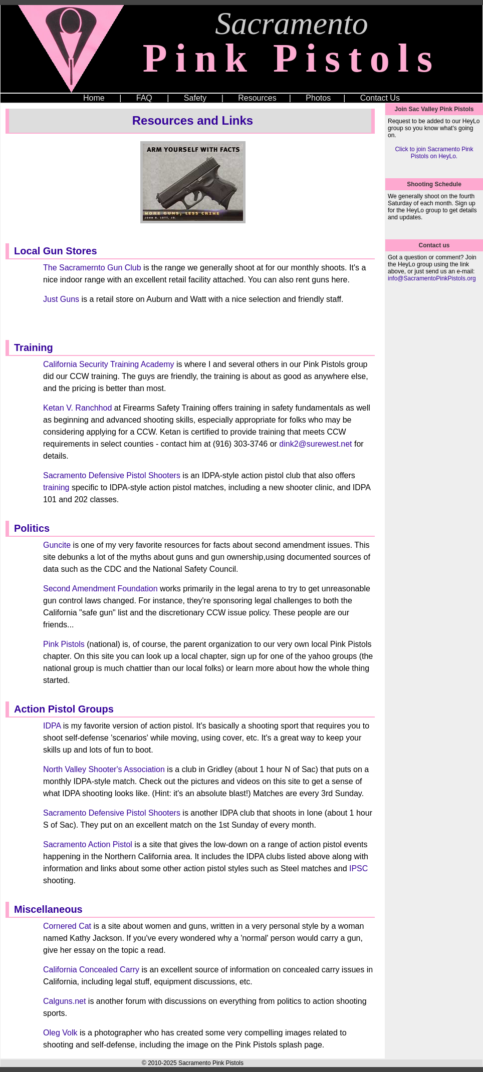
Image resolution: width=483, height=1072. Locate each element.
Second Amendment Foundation (100, 588)
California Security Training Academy (108, 364)
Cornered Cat (67, 926)
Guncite (57, 545)
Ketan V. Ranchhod (77, 408)
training (56, 487)
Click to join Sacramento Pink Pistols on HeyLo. (434, 153)
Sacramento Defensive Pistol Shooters (111, 475)
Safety (195, 98)
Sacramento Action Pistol (87, 844)
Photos (318, 98)
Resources (257, 98)
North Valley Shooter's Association (104, 769)
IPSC (358, 868)
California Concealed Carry (91, 969)
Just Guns (61, 299)
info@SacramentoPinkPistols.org (432, 278)
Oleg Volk (60, 1032)
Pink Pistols (64, 644)
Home (94, 98)
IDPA (52, 726)
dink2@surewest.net (315, 444)
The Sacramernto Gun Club (92, 267)
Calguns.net (64, 1001)
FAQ (144, 98)
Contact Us (380, 98)
